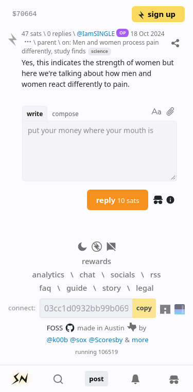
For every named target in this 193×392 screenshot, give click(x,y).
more (140, 339)
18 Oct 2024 (147, 33)
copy (144, 307)
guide (76, 288)
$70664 (24, 14)
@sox (78, 339)
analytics (48, 274)
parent (47, 42)
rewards (96, 261)
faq (45, 288)
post (96, 378)
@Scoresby (105, 339)
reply (117, 200)
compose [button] (65, 113)
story (111, 288)
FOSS (61, 328)
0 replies (59, 33)
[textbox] (100, 151)
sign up (156, 14)
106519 (108, 352)
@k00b (57, 339)
